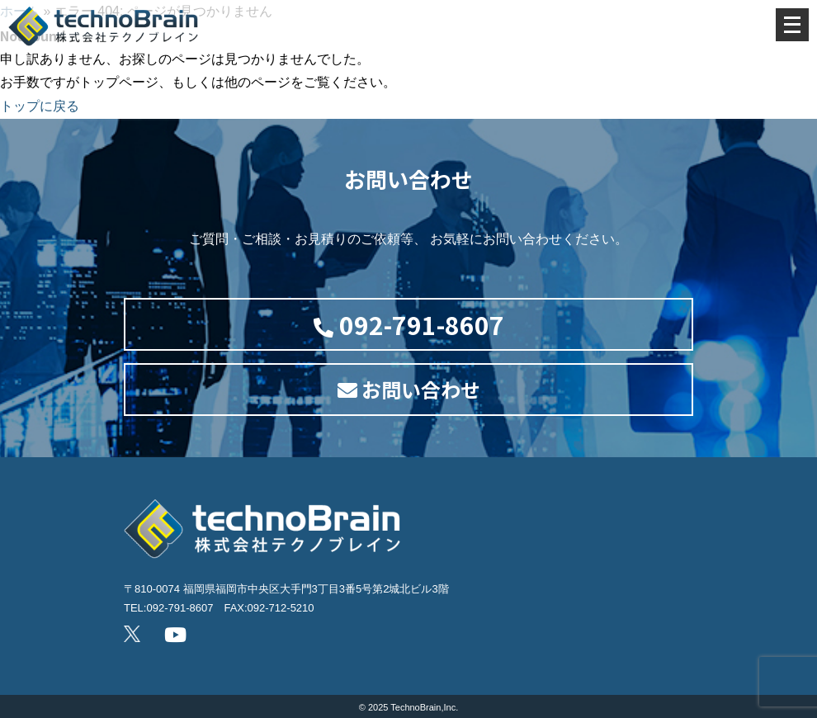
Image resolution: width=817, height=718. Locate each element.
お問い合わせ (409, 389)
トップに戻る (39, 106)
